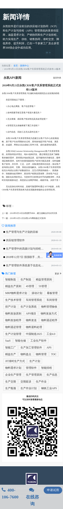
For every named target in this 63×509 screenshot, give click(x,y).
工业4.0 (51, 334)
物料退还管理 (13, 327)
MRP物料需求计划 (16, 293)
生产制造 (25, 279)
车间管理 (52, 299)
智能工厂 (10, 347)
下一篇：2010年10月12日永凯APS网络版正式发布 (24, 218)
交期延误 (25, 381)
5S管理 (43, 286)
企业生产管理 (13, 374)
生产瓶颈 (10, 388)
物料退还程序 (49, 320)
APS (49, 347)
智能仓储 (20, 340)
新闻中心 (24, 65)
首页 (15, 65)
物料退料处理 (34, 327)
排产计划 (10, 306)
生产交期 (10, 381)
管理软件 (31, 367)
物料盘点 (25, 354)
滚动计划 (37, 293)
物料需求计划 (13, 367)
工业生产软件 (38, 340)
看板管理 (52, 293)
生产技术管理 (13, 299)
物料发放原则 (13, 313)
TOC (53, 354)
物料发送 (31, 320)
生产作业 (41, 381)
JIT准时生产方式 (15, 361)
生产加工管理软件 (31, 347)
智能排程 (46, 367)
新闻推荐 (9, 225)
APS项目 (31, 313)
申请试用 (53, 490)
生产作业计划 (28, 388)
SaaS (8, 340)
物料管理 (41, 354)
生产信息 (52, 374)
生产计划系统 (28, 306)
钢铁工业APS (49, 388)
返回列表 (57, 78)
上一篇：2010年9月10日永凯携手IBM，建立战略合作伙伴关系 (29, 213)
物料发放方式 (49, 313)
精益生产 (10, 354)
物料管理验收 (49, 306)
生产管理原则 (34, 374)
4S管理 (30, 286)
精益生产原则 (13, 286)
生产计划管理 (13, 334)
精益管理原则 (44, 279)
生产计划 (34, 361)
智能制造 (10, 279)
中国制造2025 (34, 334)
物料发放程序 (13, 320)
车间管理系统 (34, 299)
